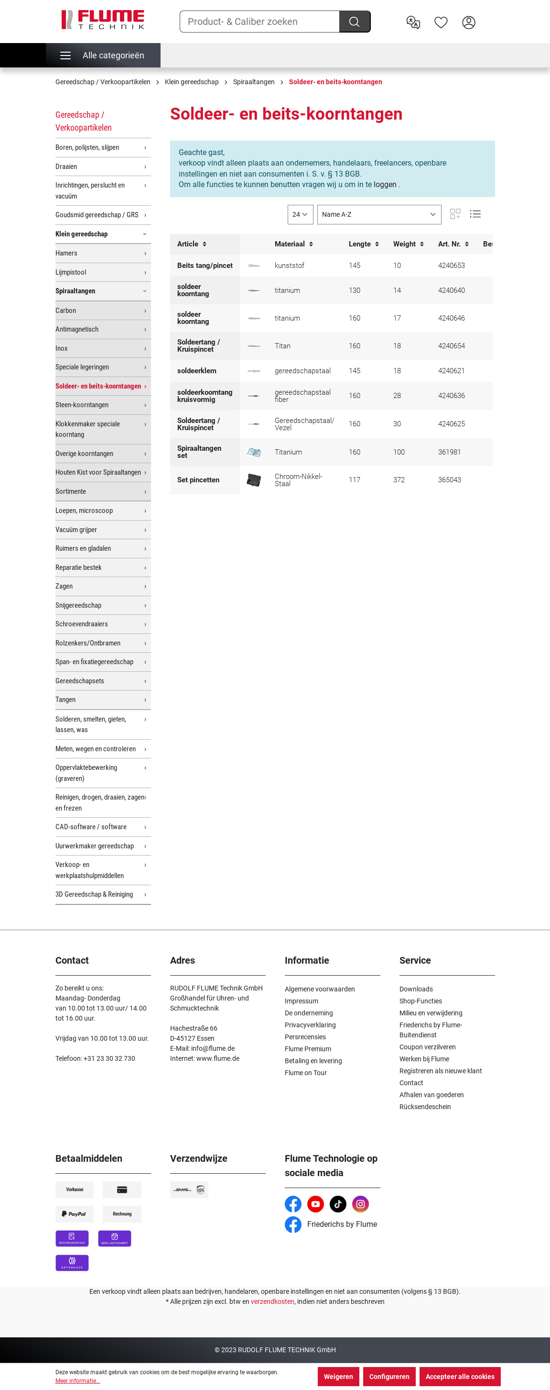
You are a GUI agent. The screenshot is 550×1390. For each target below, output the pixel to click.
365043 (449, 480)
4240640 (451, 290)
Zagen (64, 586)
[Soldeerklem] (254, 371)
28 (397, 395)
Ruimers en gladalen (83, 548)
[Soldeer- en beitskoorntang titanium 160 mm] (254, 318)
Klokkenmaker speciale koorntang (87, 429)
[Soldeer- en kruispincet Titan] (254, 346)
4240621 (451, 371)
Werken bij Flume (424, 1059)
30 (397, 424)
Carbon (65, 310)
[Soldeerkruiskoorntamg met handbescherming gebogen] (254, 396)
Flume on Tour (306, 1073)
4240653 (451, 265)
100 (399, 452)
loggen (385, 184)
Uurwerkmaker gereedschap (94, 846)
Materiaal (294, 244)
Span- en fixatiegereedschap (94, 661)
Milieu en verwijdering (431, 1013)
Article (191, 244)
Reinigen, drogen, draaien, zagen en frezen (99, 802)
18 (397, 346)
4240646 (451, 318)
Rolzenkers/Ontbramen (87, 643)
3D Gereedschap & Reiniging (94, 894)
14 (397, 290)
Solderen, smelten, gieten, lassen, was (90, 724)
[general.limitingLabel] (300, 214)
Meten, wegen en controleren (95, 749)
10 (397, 265)
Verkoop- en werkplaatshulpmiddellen (89, 870)
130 (354, 290)
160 (354, 318)
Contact (411, 1083)
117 (354, 480)
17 (397, 318)
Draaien (66, 166)
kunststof (289, 265)
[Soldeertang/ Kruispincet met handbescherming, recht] (254, 424)
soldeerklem (196, 371)
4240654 (451, 346)
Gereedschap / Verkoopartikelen (83, 121)
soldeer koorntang (193, 290)
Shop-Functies (420, 1001)
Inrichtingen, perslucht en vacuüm (90, 190)
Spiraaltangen (75, 291)
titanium (287, 290)
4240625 (451, 424)
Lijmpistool (70, 272)
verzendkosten (272, 1301)
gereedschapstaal (303, 371)
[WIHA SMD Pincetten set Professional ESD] (254, 480)
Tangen (65, 699)
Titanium (288, 452)
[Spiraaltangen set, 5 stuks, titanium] (254, 452)
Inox (61, 348)
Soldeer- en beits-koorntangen (98, 386)
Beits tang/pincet (205, 265)
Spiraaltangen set (199, 452)
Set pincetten (198, 480)
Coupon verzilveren (427, 1047)
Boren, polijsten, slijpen (87, 147)
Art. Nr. (453, 244)
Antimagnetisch (76, 329)
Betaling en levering (313, 1061)
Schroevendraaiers (81, 624)
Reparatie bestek (78, 567)
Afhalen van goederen (431, 1095)
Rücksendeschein (425, 1107)
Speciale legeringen (82, 367)
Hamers (66, 253)
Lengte (364, 244)
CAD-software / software (91, 827)
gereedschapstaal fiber (303, 396)
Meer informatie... (77, 1381)
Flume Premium (308, 1049)
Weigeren (338, 1376)
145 (354, 265)
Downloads (416, 989)
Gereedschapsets (79, 681)
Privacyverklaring (310, 1025)
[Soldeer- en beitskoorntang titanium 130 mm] (254, 290)
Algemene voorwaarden (320, 989)
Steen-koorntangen (81, 404)
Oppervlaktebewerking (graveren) (86, 773)
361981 (449, 452)
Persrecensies (305, 1037)
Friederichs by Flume (331, 1224)
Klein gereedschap (81, 234)
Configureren (389, 1376)
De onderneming (309, 1013)
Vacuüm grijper (76, 529)
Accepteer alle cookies (460, 1376)
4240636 (451, 395)
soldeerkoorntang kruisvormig (205, 396)
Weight (408, 244)
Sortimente (70, 491)
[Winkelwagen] (489, 14)
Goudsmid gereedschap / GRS (97, 215)
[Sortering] (379, 214)
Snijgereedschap (78, 605)
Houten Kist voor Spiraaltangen (98, 472)
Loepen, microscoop (84, 510)
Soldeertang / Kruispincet (198, 346)
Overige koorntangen (84, 453)
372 (399, 480)
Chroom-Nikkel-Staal (298, 480)
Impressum (301, 1001)
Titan (283, 346)
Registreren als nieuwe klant (440, 1071)
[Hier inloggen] (469, 21)
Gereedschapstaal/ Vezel (304, 424)
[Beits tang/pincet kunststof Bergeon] (254, 265)
